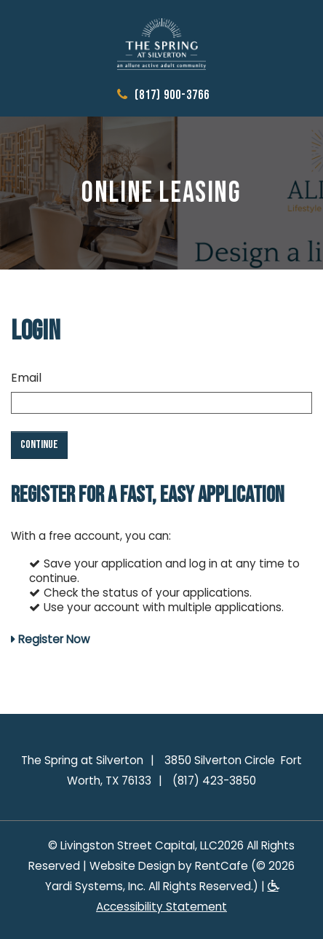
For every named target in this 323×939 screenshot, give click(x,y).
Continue (39, 445)
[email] (161, 403)
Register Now (53, 639)
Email (26, 377)
